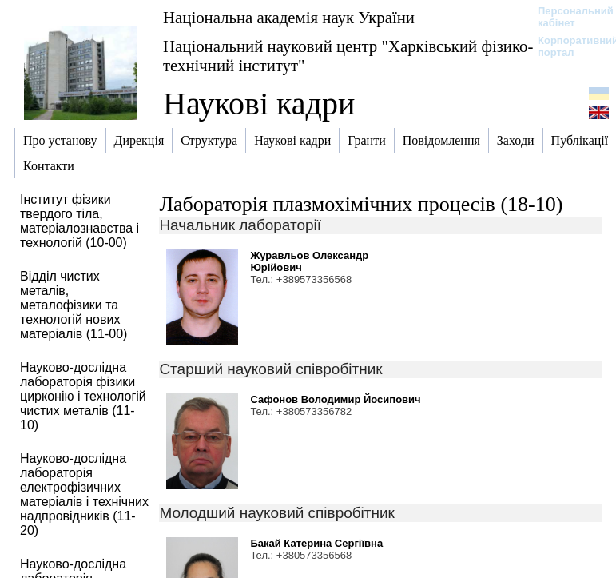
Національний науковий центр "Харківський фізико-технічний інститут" (348, 55)
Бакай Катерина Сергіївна (316, 543)
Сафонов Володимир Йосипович (335, 399)
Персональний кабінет (568, 17)
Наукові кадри (259, 104)
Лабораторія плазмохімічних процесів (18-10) (360, 204)
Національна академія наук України (289, 17)
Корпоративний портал (568, 46)
